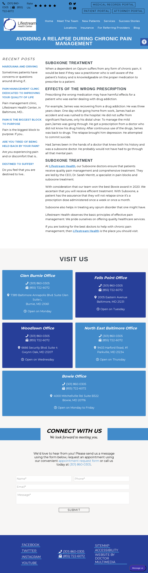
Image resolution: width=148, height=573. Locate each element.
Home (49, 21)
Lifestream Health (62, 166)
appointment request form (79, 461)
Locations (70, 27)
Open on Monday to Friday (76, 407)
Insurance (87, 27)
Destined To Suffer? (18, 163)
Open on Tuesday (112, 309)
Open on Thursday (112, 359)
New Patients (91, 21)
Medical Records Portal (113, 4)
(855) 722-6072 (39, 287)
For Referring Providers (114, 27)
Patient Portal (96, 11)
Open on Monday (39, 311)
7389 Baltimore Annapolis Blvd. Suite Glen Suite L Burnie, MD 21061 (39, 300)
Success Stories (129, 21)
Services (109, 21)
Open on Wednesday (39, 359)
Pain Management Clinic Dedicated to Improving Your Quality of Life (21, 93)
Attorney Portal (128, 11)
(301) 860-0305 (40, 283)
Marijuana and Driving (20, 66)
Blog (137, 27)
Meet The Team (67, 21)
